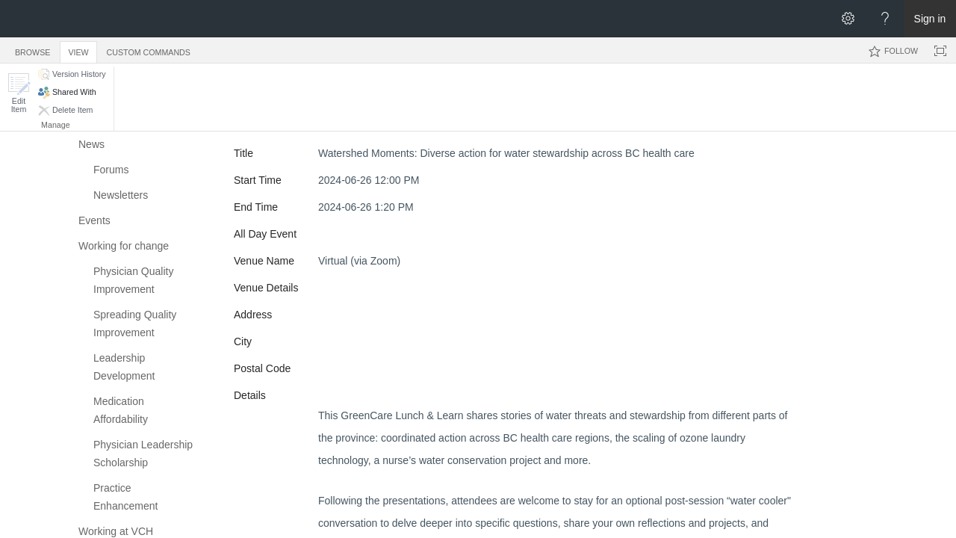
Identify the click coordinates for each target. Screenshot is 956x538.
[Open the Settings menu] (847, 18)
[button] (18, 93)
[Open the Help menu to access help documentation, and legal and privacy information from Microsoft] (885, 18)
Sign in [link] (930, 19)
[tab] (32, 49)
